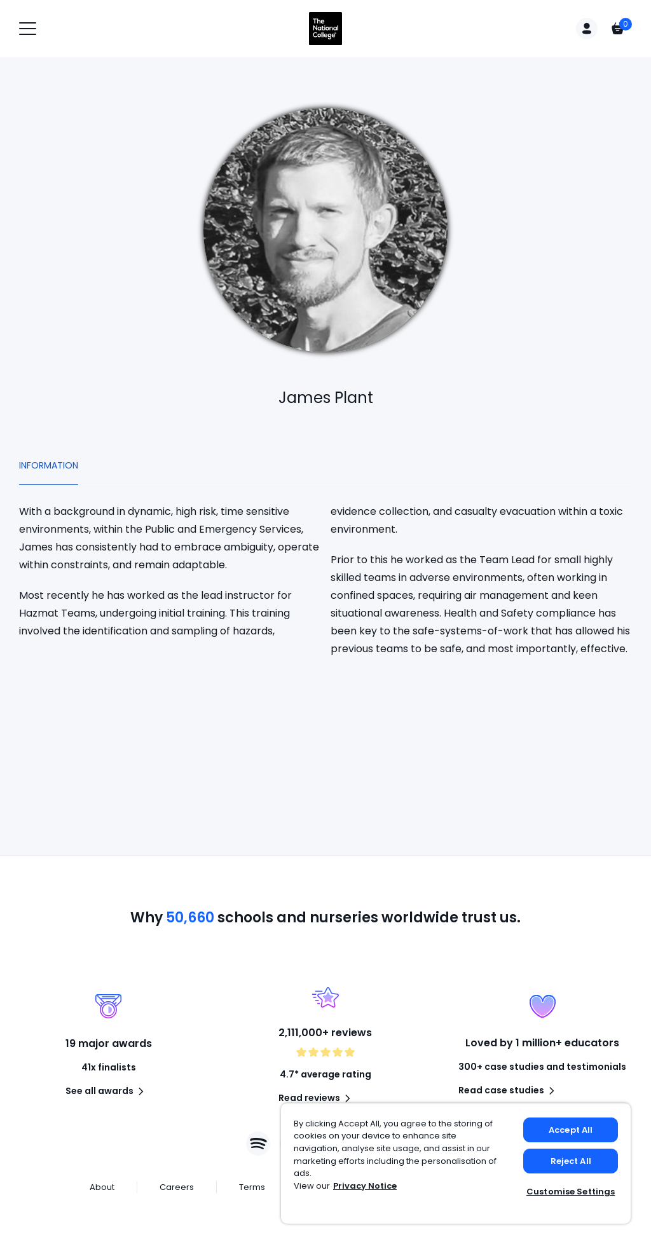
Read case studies (508, 1090)
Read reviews (316, 1098)
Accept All (571, 1130)
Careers (177, 1187)
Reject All (571, 1161)
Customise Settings (570, 1192)
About (102, 1187)
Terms (252, 1187)
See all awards (107, 1091)
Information (48, 465)
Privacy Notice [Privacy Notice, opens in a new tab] (365, 1186)
